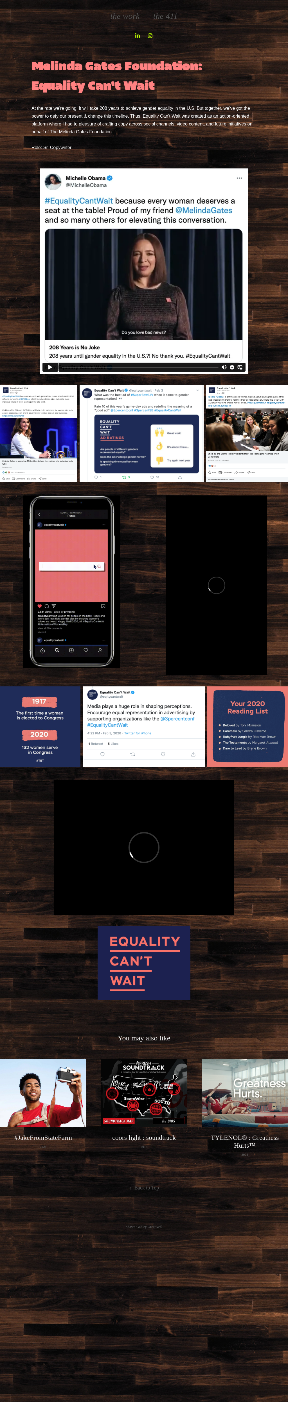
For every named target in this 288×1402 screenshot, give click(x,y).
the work (125, 15)
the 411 (165, 15)
